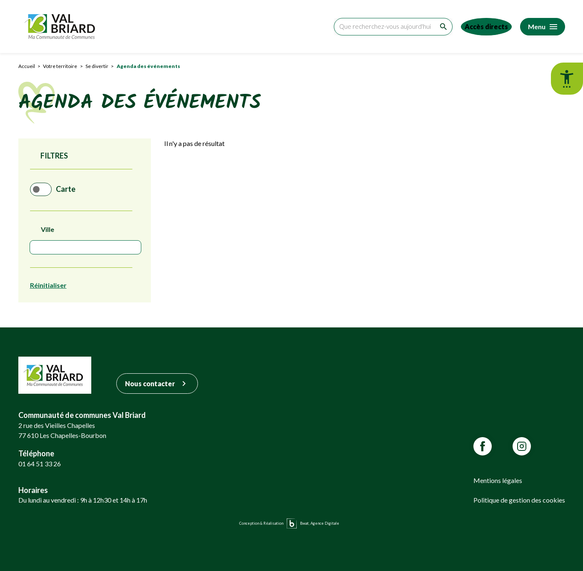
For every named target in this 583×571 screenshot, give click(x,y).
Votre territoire (60, 66)
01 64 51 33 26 (39, 464)
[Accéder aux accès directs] (483, 26)
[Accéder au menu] (542, 26)
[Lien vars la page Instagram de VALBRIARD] (522, 446)
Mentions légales (497, 480)
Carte (72, 189)
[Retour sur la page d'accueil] (61, 26)
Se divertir (96, 66)
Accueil (26, 66)
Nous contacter (157, 383)
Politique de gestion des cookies (519, 500)
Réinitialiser (48, 285)
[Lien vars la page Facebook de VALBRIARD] (482, 446)
